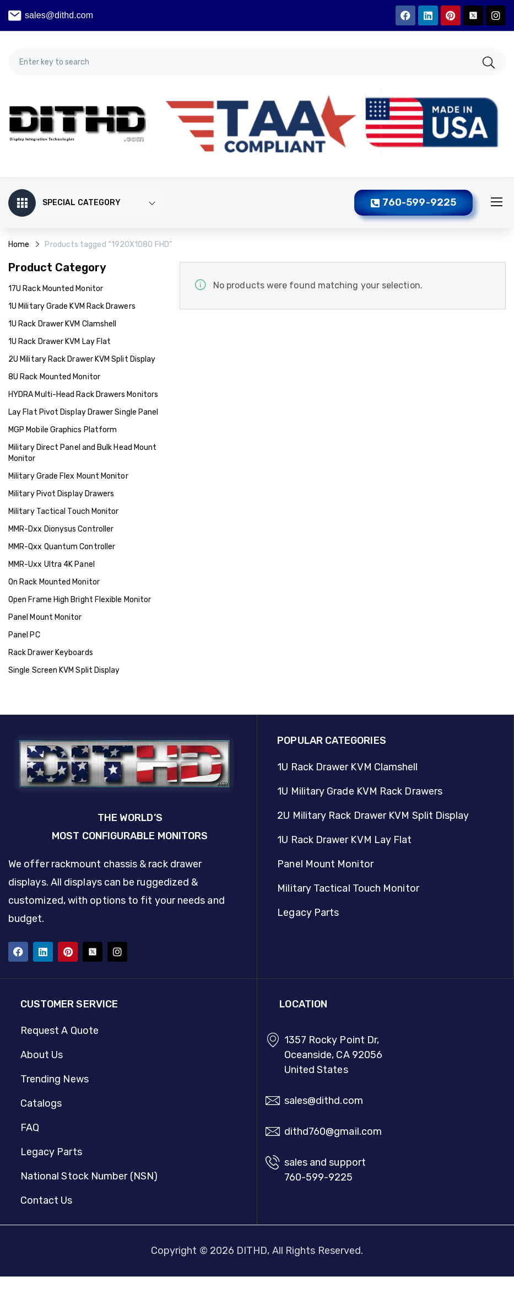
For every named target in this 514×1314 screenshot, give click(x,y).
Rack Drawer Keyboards (50, 652)
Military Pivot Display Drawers (61, 493)
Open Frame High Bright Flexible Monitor (79, 599)
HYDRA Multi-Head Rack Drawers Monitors (83, 394)
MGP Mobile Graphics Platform (62, 430)
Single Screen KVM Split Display (64, 670)
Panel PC (24, 635)
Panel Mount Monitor (45, 617)
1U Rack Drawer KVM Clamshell (62, 324)
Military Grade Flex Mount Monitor (68, 476)
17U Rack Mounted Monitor (55, 288)
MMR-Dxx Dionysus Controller (60, 529)
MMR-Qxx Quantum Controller (61, 546)
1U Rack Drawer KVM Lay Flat (59, 341)
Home (18, 244)
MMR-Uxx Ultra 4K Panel (51, 564)
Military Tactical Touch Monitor (63, 511)
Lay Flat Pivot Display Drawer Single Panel (83, 412)
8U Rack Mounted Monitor (54, 377)
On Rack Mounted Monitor (54, 582)
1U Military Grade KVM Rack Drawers (72, 306)
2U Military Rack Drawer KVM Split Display (81, 359)
